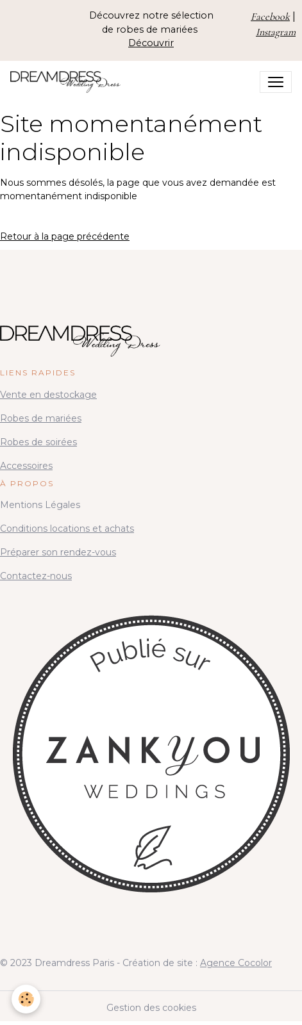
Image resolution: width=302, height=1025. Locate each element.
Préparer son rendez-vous (58, 552)
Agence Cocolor (236, 963)
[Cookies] (26, 999)
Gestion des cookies (151, 1007)
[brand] (68, 82)
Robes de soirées (38, 442)
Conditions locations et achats (67, 528)
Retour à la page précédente (65, 236)
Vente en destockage (48, 394)
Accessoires (26, 466)
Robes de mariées (40, 418)
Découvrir (151, 43)
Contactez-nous (36, 576)
